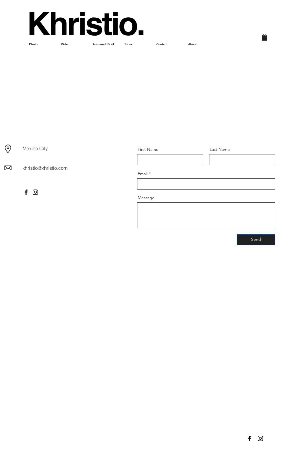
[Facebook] (26, 192)
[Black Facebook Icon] (249, 438)
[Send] (256, 239)
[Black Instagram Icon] (260, 438)
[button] (264, 37)
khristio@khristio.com (45, 168)
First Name (148, 149)
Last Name (220, 149)
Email (143, 174)
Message (146, 198)
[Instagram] (35, 192)
